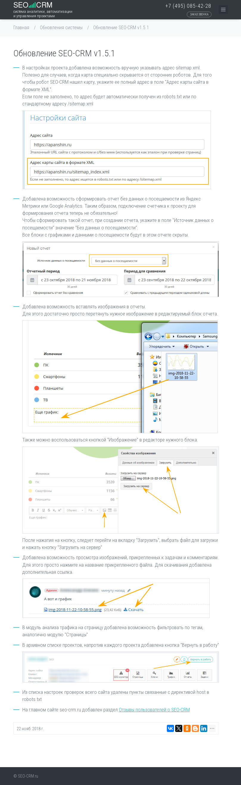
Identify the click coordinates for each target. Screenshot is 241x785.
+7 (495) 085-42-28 (188, 6)
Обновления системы (61, 27)
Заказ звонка (199, 14)
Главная (21, 27)
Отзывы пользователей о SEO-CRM (154, 710)
